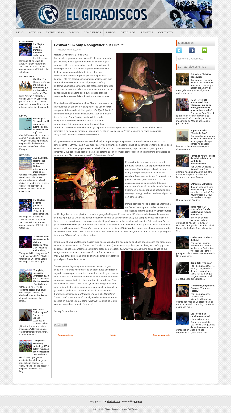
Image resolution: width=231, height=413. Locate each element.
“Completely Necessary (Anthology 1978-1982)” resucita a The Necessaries (41, 276)
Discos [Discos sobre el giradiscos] (74, 32)
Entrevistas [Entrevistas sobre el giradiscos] (55, 32)
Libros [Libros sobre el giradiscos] (111, 32)
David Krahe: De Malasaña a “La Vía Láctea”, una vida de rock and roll (201, 210)
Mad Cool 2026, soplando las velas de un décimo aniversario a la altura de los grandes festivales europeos (33, 166)
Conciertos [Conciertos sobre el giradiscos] (92, 32)
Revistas (147, 32)
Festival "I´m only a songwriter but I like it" (89, 45)
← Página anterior (64, 335)
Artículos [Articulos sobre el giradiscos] (128, 32)
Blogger (138, 401)
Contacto (165, 32)
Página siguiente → (163, 335)
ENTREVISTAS (26, 76)
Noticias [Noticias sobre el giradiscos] (34, 32)
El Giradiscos (113, 401)
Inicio (20, 32)
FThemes (134, 409)
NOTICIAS (24, 155)
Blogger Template (112, 409)
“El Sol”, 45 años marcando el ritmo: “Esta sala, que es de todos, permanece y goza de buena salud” (201, 104)
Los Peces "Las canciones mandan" (200, 315)
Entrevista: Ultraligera (201, 184)
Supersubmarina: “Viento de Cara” (199, 131)
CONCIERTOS (26, 41)
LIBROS (23, 115)
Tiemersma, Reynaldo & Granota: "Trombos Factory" (203, 288)
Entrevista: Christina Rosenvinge (201, 75)
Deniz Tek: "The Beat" (201, 263)
